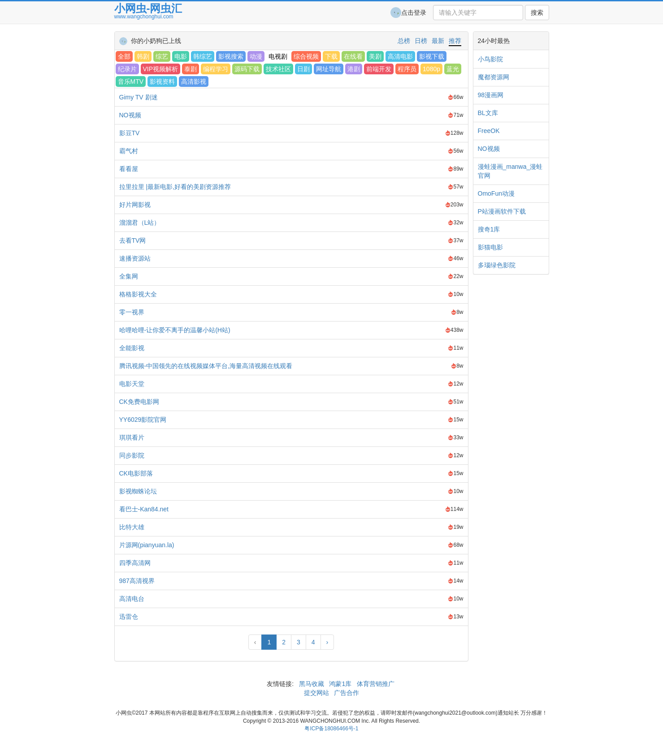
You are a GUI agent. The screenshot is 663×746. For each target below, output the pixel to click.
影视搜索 (230, 56)
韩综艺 (202, 56)
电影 (180, 56)
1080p (431, 69)
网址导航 (328, 69)
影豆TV (129, 133)
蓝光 (452, 69)
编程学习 (215, 69)
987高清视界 (137, 580)
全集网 (128, 276)
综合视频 (306, 56)
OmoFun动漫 (496, 193)
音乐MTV (131, 81)
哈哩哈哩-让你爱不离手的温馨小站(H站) (174, 330)
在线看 (353, 56)
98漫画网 (491, 95)
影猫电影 (490, 247)
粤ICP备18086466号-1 (331, 728)
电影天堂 (131, 383)
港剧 (353, 69)
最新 (438, 40)
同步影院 (131, 455)
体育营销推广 (375, 683)
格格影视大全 (138, 294)
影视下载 (431, 56)
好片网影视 (135, 204)
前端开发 (378, 69)
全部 (124, 56)
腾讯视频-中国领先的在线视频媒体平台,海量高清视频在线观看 (206, 365)
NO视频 (130, 115)
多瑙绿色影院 (497, 265)
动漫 (256, 56)
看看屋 (128, 168)
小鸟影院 (490, 59)
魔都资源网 (493, 77)
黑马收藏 (311, 683)
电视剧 (278, 56)
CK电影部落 (136, 473)
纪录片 (127, 69)
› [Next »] (327, 642)
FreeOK (489, 130)
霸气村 (128, 150)
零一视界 (131, 312)
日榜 (421, 40)
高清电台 (131, 598)
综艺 (162, 56)
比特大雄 (131, 527)
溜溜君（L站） (139, 222)
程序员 (407, 69)
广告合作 (345, 692)
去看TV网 (132, 240)
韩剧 (143, 56)
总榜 (404, 40)
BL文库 (488, 112)
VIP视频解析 (160, 69)
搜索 (537, 12)
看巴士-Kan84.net (144, 509)
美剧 (375, 56)
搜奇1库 (489, 229)
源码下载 (247, 69)
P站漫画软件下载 (502, 211)
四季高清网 (135, 562)
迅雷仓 (128, 616)
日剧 (303, 69)
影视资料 (162, 81)
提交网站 (317, 692)
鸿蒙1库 (341, 683)
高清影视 (193, 81)
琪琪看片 (131, 437)
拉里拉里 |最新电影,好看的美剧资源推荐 (175, 186)
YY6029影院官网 (143, 419)
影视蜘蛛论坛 (138, 491)
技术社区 (278, 69)
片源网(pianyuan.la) (146, 545)
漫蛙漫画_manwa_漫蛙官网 (510, 171)
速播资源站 (135, 258)
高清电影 (400, 56)
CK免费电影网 (139, 401)
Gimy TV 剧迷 (138, 97)
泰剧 (190, 69)
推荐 (455, 40)
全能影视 (131, 348)
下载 (331, 56)
